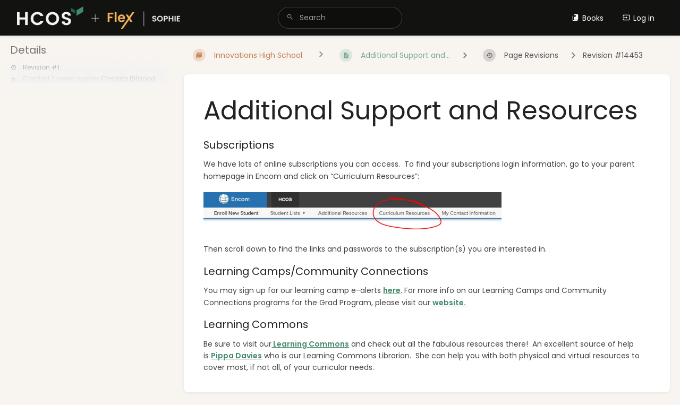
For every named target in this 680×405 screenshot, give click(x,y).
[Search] (290, 17)
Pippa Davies (236, 355)
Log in (638, 18)
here (392, 290)
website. (450, 302)
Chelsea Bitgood (128, 78)
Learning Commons (310, 344)
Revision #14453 (613, 55)
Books (588, 18)
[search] (340, 18)
